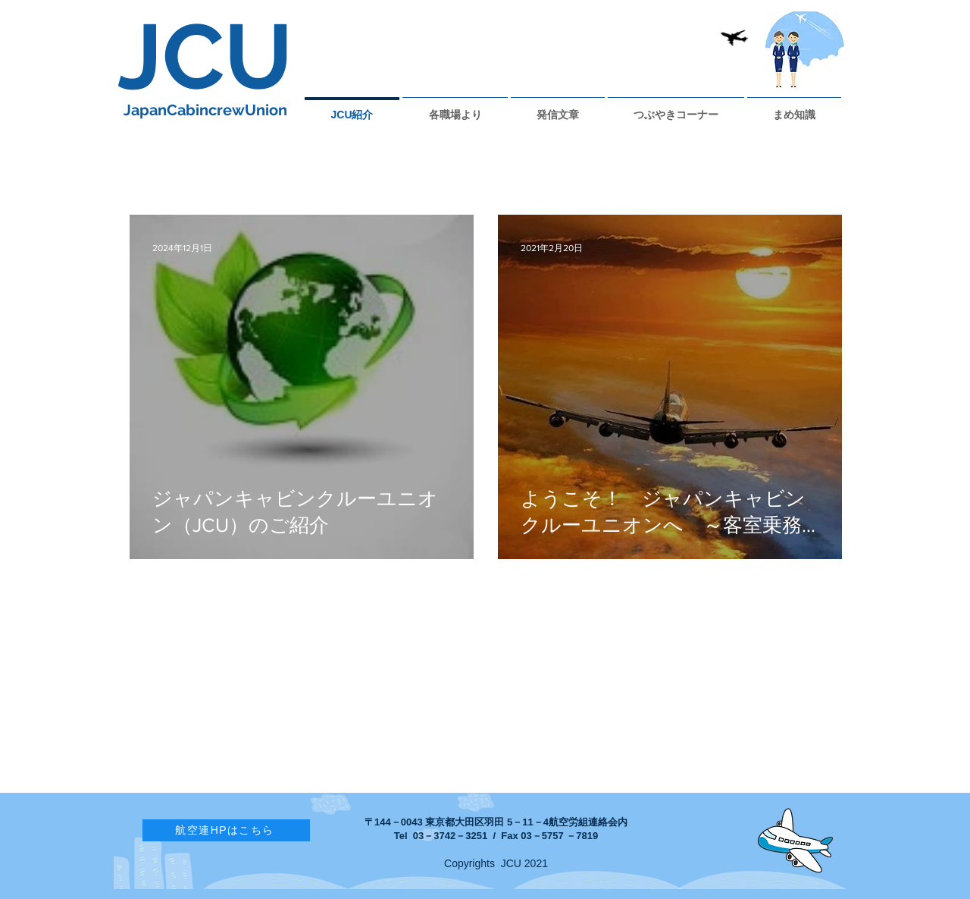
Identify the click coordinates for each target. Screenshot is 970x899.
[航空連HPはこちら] (226, 830)
